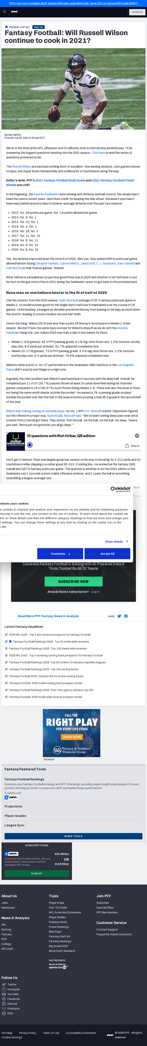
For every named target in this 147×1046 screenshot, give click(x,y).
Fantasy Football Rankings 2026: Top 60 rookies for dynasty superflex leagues (55, 662)
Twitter (11, 984)
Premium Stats (58, 922)
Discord (12, 1003)
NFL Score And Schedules (65, 912)
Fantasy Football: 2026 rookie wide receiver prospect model (43, 697)
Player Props (56, 902)
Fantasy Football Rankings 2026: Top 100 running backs (41, 669)
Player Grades (57, 917)
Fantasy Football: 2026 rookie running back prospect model (43, 683)
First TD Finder (58, 907)
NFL (4, 924)
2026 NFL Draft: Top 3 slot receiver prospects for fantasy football (47, 634)
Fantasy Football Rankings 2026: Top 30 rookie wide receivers (47, 641)
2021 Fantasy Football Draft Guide (60, 180)
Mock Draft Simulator (62, 951)
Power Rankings (59, 926)
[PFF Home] (14, 12)
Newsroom (8, 907)
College (6, 944)
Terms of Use (51, 1033)
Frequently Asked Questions (114, 934)
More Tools (73, 836)
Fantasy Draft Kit (59, 936)
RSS (10, 1013)
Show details (126, 541)
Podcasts (13, 1008)
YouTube (13, 994)
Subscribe (102, 902)
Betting (6, 929)
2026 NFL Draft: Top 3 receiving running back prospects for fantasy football (54, 655)
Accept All (120, 553)
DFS (4, 939)
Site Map (7, 1033)
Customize (72, 553)
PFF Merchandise (107, 912)
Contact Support (107, 929)
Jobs (5, 902)
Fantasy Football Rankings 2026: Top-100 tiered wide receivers (46, 648)
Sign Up (38, 27)
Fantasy (7, 934)
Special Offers (105, 907)
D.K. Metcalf (92, 411)
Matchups (55, 931)
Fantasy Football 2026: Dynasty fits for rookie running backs (44, 676)
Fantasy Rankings (60, 941)
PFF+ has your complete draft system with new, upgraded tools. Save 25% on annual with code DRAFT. (74, 3)
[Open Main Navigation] (5, 12)
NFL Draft (7, 948)
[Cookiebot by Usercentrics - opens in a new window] (126, 489)
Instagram (13, 989)
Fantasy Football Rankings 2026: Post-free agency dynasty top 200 (49, 690)
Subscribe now (73, 581)
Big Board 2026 (58, 946)
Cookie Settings (12, 1037)
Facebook (13, 999)
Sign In (137, 12)
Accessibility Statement (81, 1033)
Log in (95, 591)
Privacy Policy (27, 1033)
